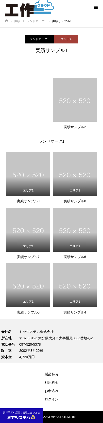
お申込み (51, 391)
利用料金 (51, 382)
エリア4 (66, 39)
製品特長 (51, 374)
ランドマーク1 (39, 39)
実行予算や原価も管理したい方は (21, 415)
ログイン (51, 399)
